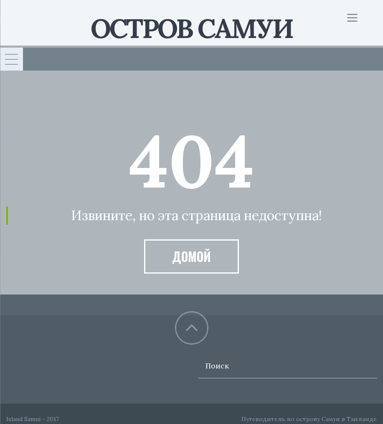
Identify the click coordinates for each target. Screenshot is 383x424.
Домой (191, 256)
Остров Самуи (191, 28)
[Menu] (352, 17)
